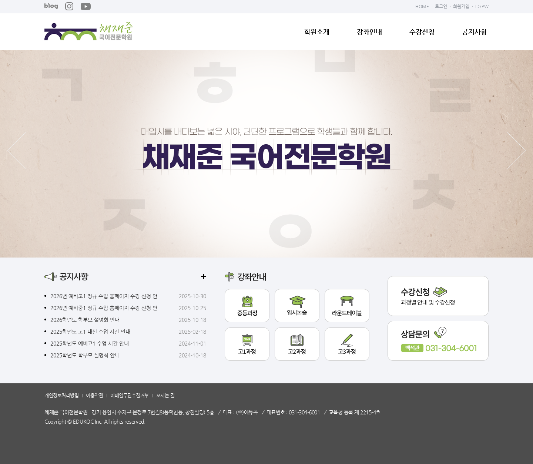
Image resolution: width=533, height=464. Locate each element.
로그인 (441, 6)
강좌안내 (369, 32)
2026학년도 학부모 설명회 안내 (85, 320)
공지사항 (474, 32)
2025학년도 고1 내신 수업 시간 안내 (90, 331)
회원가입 (461, 6)
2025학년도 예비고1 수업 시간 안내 (89, 343)
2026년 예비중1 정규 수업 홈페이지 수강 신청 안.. (105, 308)
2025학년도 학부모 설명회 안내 (85, 355)
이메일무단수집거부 (129, 395)
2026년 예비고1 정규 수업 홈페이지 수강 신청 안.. (105, 296)
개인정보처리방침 (61, 395)
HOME (422, 6)
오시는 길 (165, 395)
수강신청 (422, 32)
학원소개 (316, 32)
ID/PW (482, 6)
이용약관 (94, 395)
